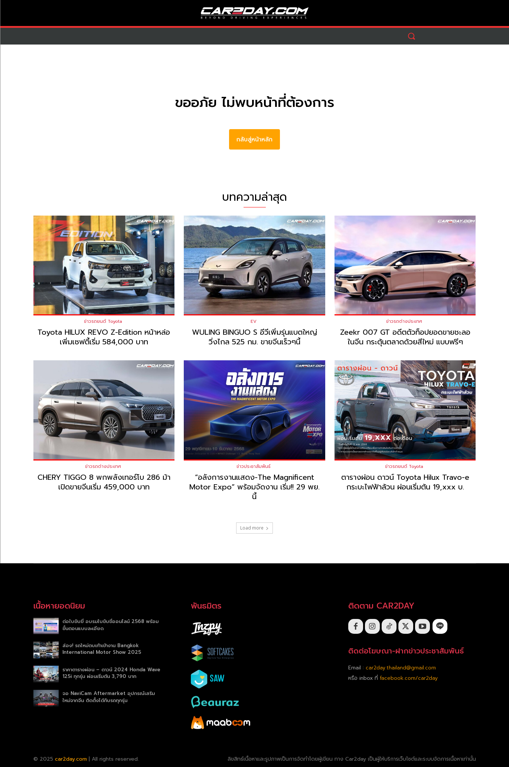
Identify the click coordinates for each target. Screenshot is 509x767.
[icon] (440, 626)
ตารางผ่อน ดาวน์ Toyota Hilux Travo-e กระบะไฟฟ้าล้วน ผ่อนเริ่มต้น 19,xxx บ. (405, 482)
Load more (254, 528)
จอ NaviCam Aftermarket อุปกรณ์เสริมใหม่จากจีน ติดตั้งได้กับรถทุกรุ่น (108, 697)
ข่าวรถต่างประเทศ (404, 321)
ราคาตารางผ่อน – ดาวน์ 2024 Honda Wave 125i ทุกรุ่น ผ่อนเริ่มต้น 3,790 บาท (111, 673)
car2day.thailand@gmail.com (401, 668)
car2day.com (71, 759)
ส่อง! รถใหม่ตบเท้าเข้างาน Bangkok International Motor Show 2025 (101, 649)
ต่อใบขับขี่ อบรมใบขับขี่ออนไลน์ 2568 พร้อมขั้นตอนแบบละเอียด (110, 625)
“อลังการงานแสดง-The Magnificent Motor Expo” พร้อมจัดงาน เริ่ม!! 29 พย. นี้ (254, 487)
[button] (411, 36)
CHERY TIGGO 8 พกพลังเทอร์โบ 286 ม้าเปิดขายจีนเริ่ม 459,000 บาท (103, 482)
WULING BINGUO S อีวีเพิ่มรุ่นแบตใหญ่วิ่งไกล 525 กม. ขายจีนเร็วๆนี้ (254, 337)
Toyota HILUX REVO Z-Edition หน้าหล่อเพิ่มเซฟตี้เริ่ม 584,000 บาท (103, 337)
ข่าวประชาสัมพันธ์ (253, 466)
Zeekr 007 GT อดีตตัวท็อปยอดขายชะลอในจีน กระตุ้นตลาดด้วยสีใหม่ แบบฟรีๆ (405, 337)
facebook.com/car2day (409, 678)
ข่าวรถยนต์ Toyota (103, 321)
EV (254, 321)
